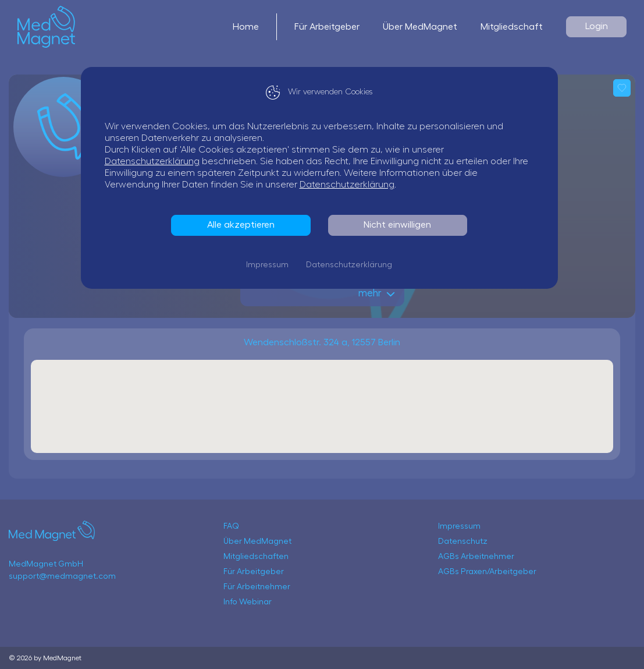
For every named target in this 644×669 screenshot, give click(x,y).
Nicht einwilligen (400, 224)
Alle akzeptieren (243, 224)
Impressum (270, 265)
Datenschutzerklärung (155, 161)
